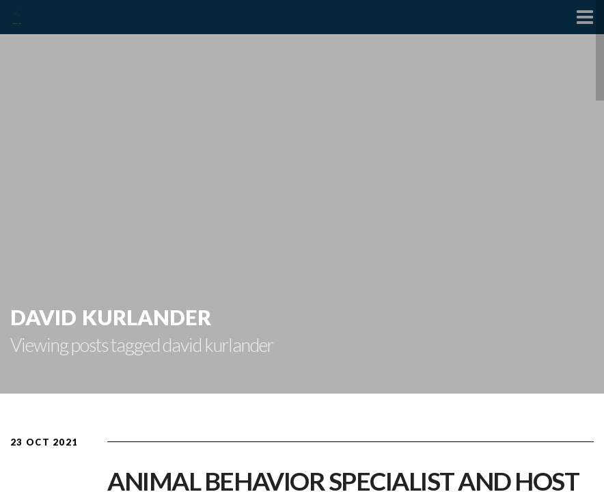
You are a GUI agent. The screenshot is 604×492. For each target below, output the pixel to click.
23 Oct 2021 (44, 442)
